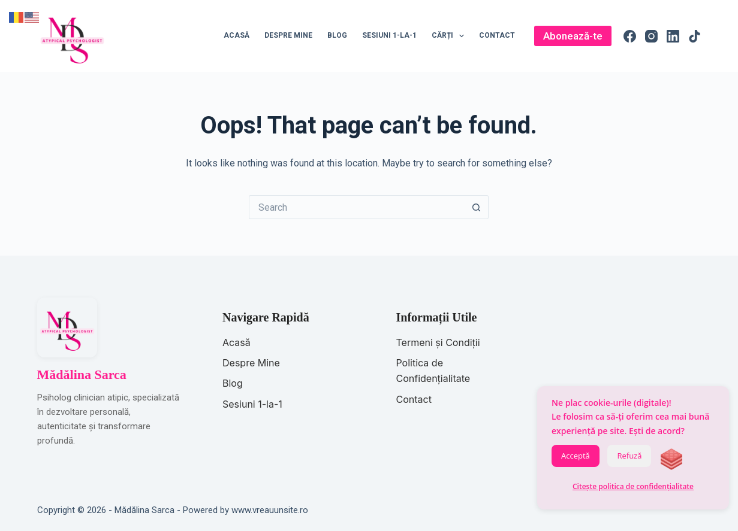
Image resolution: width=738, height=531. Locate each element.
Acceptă (575, 455)
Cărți (450, 36)
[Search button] (477, 207)
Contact (497, 35)
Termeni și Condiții (438, 342)
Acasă (236, 35)
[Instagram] (651, 36)
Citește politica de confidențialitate (633, 486)
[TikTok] (694, 36)
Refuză (629, 455)
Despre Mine (251, 363)
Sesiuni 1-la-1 (389, 35)
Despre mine (288, 35)
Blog (337, 35)
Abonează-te (573, 36)
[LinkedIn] (673, 36)
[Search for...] (357, 207)
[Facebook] (629, 36)
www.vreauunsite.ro (269, 510)
